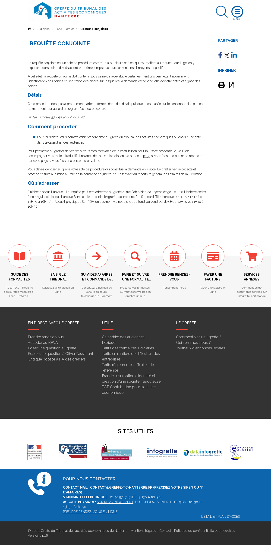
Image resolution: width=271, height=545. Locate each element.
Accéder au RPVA (43, 342)
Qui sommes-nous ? (193, 342)
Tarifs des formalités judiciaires (128, 348)
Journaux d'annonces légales (200, 348)
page (146, 156)
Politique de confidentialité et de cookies (204, 531)
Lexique (108, 342)
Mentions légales (143, 531)
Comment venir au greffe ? (198, 337)
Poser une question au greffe (52, 348)
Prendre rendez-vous (46, 337)
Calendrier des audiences (123, 337)
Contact (165, 531)
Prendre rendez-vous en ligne (90, 512)
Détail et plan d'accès (220, 516)
